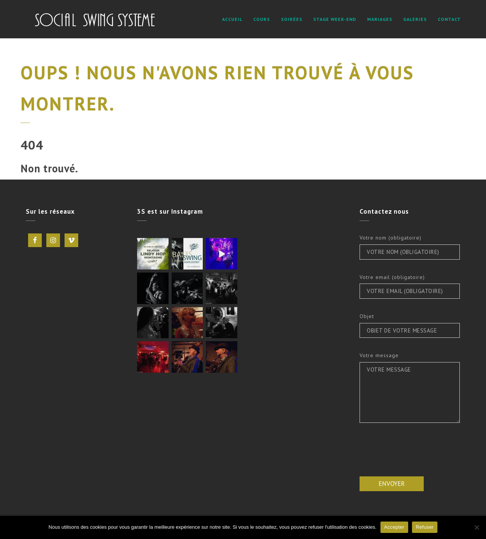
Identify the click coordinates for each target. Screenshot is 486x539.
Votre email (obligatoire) (392, 277)
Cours (261, 19)
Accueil (232, 19)
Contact (449, 19)
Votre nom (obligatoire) (390, 237)
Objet (367, 316)
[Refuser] (476, 527)
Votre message (379, 355)
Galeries (415, 19)
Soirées (291, 19)
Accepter (394, 527)
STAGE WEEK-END (334, 19)
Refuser (425, 527)
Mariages (379, 19)
